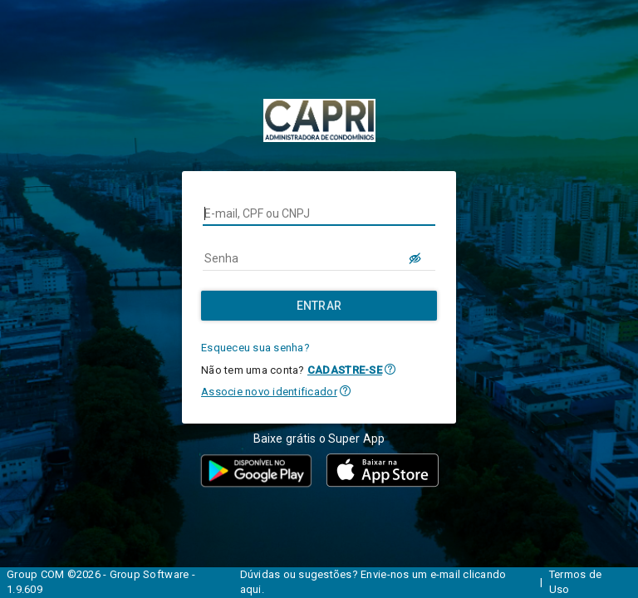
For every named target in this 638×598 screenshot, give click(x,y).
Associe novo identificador (269, 391)
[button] (390, 369)
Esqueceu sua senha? (255, 347)
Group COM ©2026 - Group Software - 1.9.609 (101, 582)
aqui (251, 589)
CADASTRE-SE (344, 370)
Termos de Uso (575, 582)
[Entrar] (319, 306)
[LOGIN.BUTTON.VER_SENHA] (415, 258)
